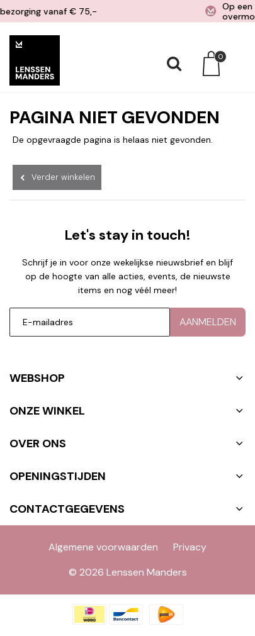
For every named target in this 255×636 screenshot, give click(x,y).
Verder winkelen (63, 177)
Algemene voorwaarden (103, 547)
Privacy (190, 547)
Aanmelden (207, 321)
